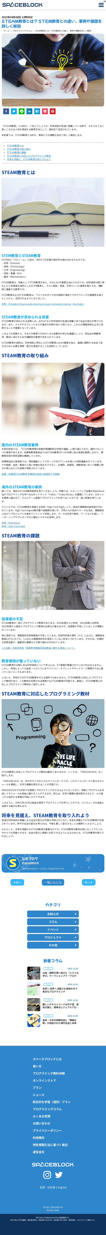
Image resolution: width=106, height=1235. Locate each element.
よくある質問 (41, 1116)
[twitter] (14, 111)
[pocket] (45, 111)
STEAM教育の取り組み (19, 149)
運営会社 (38, 1152)
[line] (22, 111)
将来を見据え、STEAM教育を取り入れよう (29, 159)
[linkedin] (29, 111)
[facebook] (6, 111)
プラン (37, 1087)
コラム (63, 922)
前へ (17, 882)
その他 (63, 945)
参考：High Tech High (13, 526)
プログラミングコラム (22, 30)
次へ (88, 882)
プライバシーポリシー (47, 1130)
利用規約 (38, 1137)
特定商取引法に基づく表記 (50, 1145)
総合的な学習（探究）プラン (52, 1102)
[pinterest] (53, 111)
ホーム (6, 30)
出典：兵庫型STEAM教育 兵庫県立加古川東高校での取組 (30, 474)
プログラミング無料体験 (49, 1073)
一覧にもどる (53, 882)
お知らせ (62, 914)
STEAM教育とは (15, 145)
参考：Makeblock (11, 522)
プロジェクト (60, 937)
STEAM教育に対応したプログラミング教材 (29, 155)
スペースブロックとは (47, 1059)
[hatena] (37, 111)
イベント (62, 929)
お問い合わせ (41, 1123)
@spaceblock (30, 863)
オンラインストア (44, 1080)
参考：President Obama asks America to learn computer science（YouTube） (43, 304)
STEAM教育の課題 (16, 152)
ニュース (38, 1095)
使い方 (37, 1066)
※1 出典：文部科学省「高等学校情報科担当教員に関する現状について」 (39, 648)
